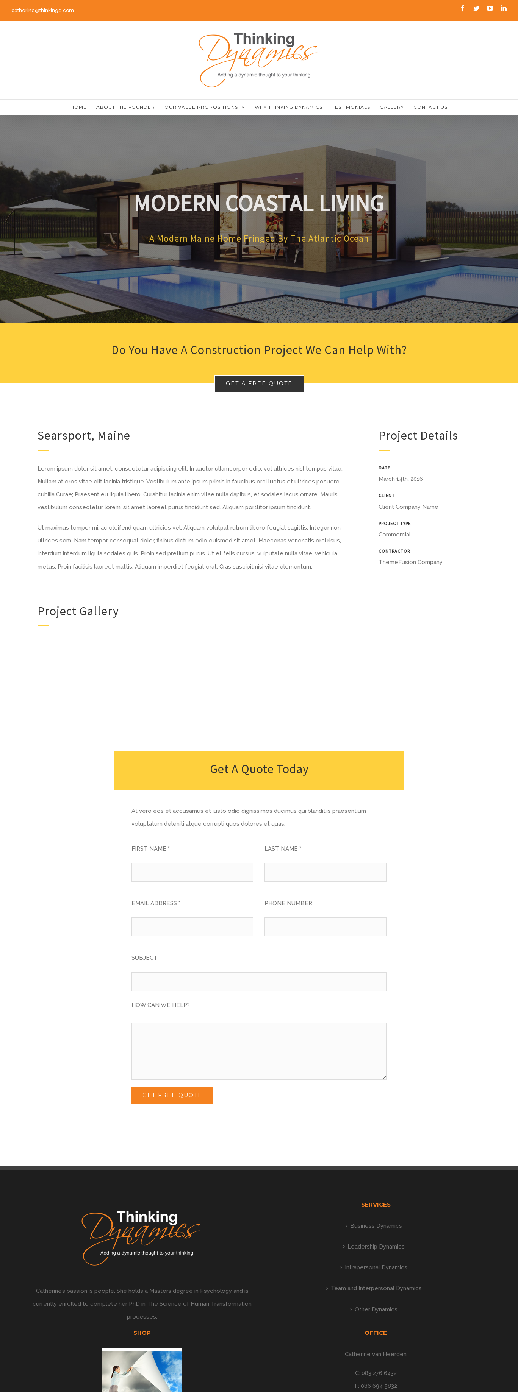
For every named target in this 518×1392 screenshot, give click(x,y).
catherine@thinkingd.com (42, 10)
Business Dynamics (376, 1225)
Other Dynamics (376, 1309)
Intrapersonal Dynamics (376, 1267)
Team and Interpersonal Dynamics (376, 1288)
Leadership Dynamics (376, 1246)
